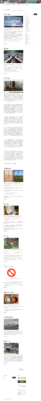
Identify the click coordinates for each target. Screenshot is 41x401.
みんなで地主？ (7, 14)
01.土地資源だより (27, 18)
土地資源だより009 (27, 41)
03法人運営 (26, 21)
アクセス (23, 4)
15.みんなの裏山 (27, 29)
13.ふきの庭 (26, 28)
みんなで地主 (7, 78)
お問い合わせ (27, 4)
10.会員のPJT (26, 24)
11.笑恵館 (26, 25)
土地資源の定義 (7, 168)
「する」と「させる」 (9, 266)
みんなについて (14, 4)
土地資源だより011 (27, 37)
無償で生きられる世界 (9, 292)
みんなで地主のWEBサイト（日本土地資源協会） (10, 163)
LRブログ (19, 4)
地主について (9, 4)
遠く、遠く (6, 236)
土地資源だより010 (27, 39)
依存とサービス (7, 341)
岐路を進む (6, 48)
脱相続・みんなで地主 (10, 2)
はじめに (5, 4)
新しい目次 (6, 204)
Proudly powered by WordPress (7, 399)
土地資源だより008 (27, 43)
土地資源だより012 (27, 35)
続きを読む (5, 43)
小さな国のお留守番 (8, 317)
